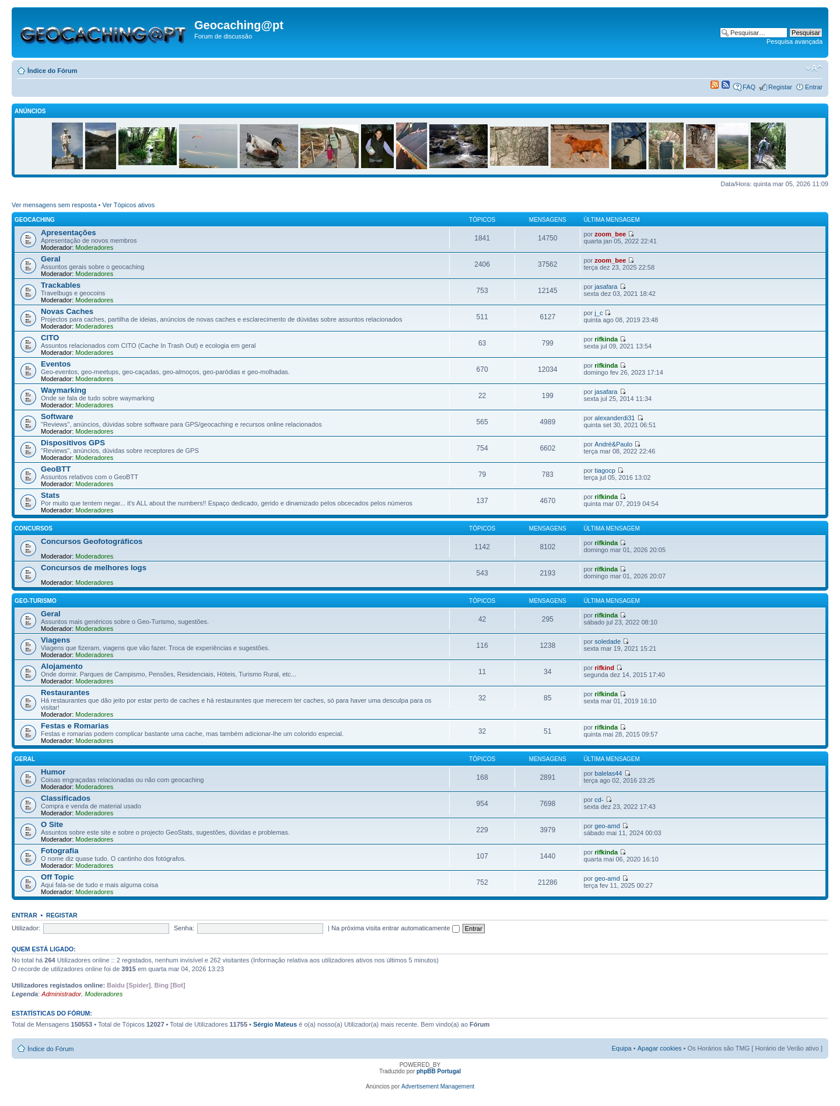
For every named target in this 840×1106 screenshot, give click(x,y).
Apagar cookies (660, 1048)
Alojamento (62, 666)
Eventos (56, 364)
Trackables (60, 285)
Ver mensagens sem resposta (54, 204)
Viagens (55, 640)
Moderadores (94, 247)
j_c (598, 312)
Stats (50, 495)
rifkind (604, 667)
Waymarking (63, 390)
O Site (52, 824)
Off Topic (57, 877)
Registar (780, 86)
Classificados (65, 798)
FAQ (749, 86)
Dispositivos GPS (73, 442)
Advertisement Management (437, 1086)
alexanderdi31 (614, 417)
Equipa (621, 1048)
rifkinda (606, 339)
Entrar (813, 86)
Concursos (33, 528)
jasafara (605, 286)
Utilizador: (26, 927)
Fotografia (59, 850)
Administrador (61, 993)
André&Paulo (613, 444)
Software (57, 416)
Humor (53, 771)
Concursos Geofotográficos (91, 541)
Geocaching (35, 220)
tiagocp (604, 470)
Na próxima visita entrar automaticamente (395, 927)
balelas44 (608, 773)
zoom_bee (610, 234)
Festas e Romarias (75, 725)
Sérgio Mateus (275, 1024)
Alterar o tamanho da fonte (814, 68)
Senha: (184, 927)
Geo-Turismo (36, 601)
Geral (51, 258)
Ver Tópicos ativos (129, 204)
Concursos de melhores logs (93, 567)
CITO (50, 337)
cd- (598, 799)
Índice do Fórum (52, 70)
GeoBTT (56, 469)
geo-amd (607, 825)
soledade (607, 641)
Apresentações (68, 232)
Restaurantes (65, 692)
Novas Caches (67, 311)
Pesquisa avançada (794, 41)
